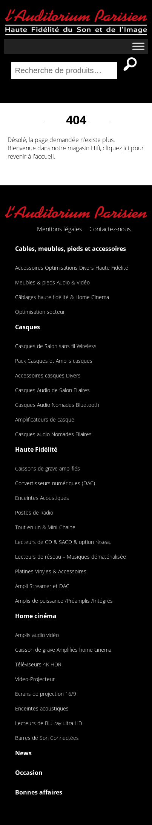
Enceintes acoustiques (42, 708)
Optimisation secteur (40, 311)
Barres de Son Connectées (47, 737)
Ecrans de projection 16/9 (45, 693)
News (23, 753)
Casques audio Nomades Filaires (53, 434)
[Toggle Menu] (138, 46)
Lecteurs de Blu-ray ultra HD (48, 723)
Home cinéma (36, 616)
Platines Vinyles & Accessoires (50, 571)
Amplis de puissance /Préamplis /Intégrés (64, 600)
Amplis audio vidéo (37, 635)
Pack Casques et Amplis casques (53, 360)
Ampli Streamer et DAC (42, 586)
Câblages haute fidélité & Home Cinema (62, 297)
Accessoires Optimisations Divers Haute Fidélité (71, 267)
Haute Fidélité (36, 449)
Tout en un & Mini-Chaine (45, 527)
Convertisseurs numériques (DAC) (55, 483)
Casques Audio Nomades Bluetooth (57, 404)
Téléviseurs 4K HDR (38, 664)
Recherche (130, 64)
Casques (27, 327)
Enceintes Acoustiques (42, 497)
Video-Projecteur (35, 679)
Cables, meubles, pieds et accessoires (70, 248)
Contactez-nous (110, 229)
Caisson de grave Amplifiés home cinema (63, 649)
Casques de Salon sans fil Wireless (56, 346)
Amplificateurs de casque (44, 419)
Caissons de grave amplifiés (47, 468)
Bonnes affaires (38, 792)
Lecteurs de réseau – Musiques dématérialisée (70, 556)
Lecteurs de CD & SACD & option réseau (63, 541)
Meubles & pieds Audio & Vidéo (52, 282)
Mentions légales (59, 229)
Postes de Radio (34, 512)
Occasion (29, 772)
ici (126, 148)
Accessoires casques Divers (48, 375)
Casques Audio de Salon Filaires (52, 390)
